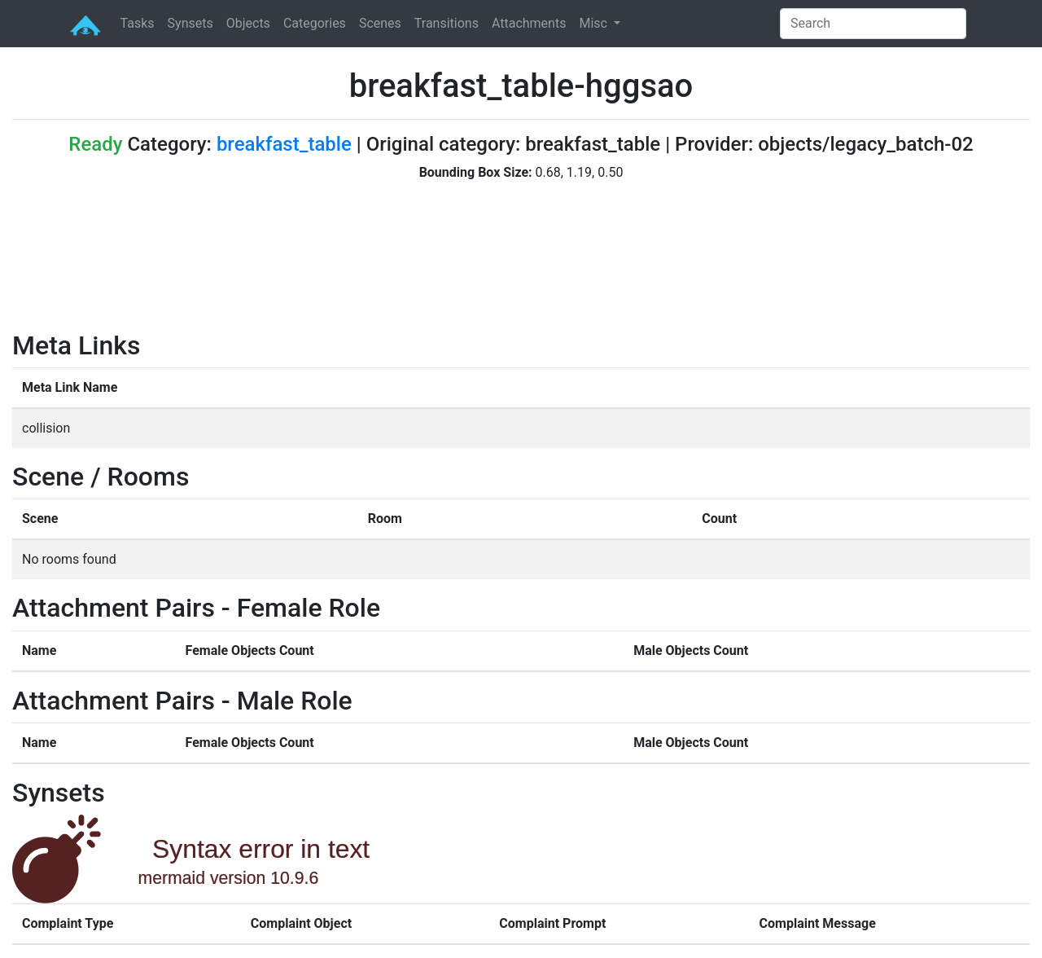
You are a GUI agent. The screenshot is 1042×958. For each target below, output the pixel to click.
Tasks (137, 23)
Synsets (190, 23)
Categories (314, 23)
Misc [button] (594, 23)
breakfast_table (284, 144)
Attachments (529, 23)
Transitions (446, 23)
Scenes (380, 23)
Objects (248, 23)
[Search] (873, 23)
